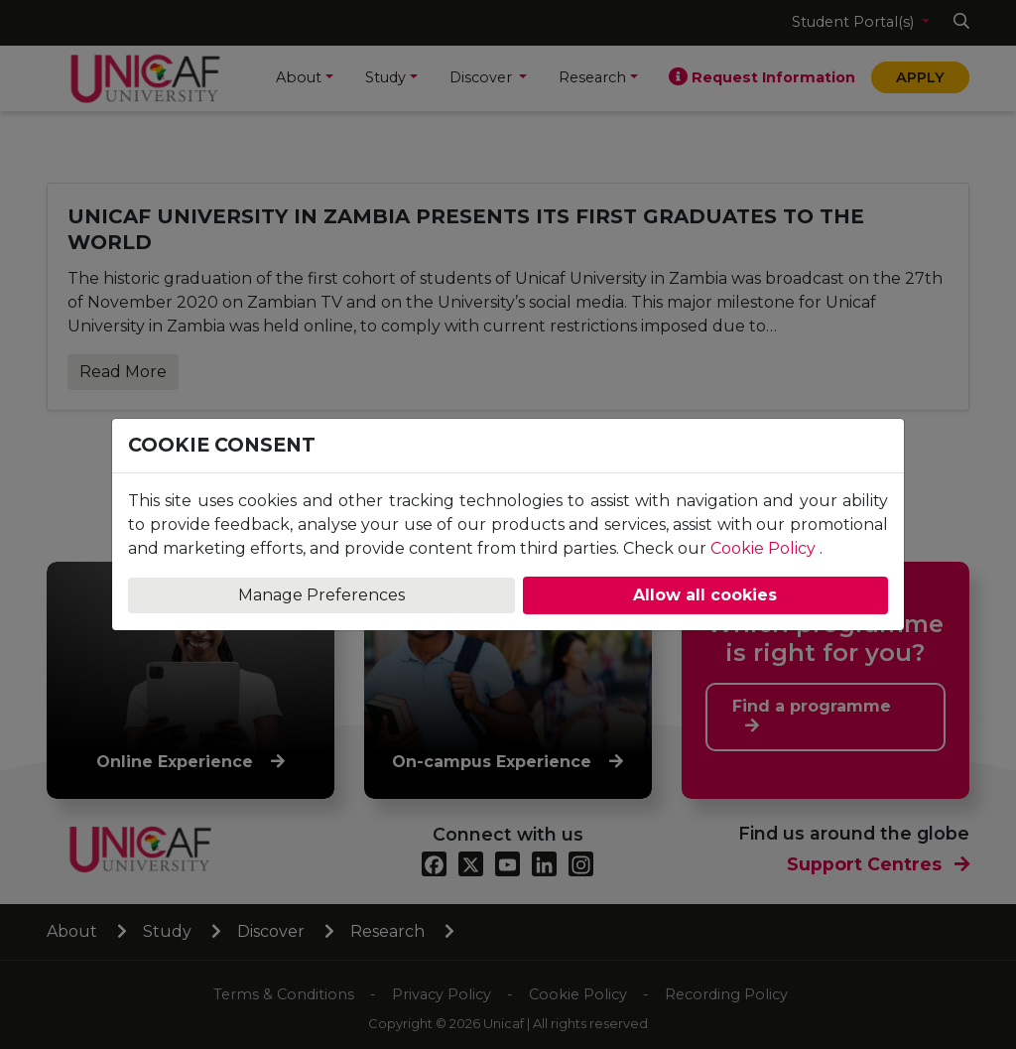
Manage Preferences (321, 595)
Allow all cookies (705, 595)
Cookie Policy (763, 548)
